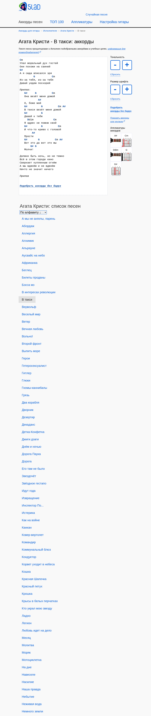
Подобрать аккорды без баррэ (40, 186)
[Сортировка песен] (33, 212)
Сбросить (115, 74)
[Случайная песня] (97, 14)
